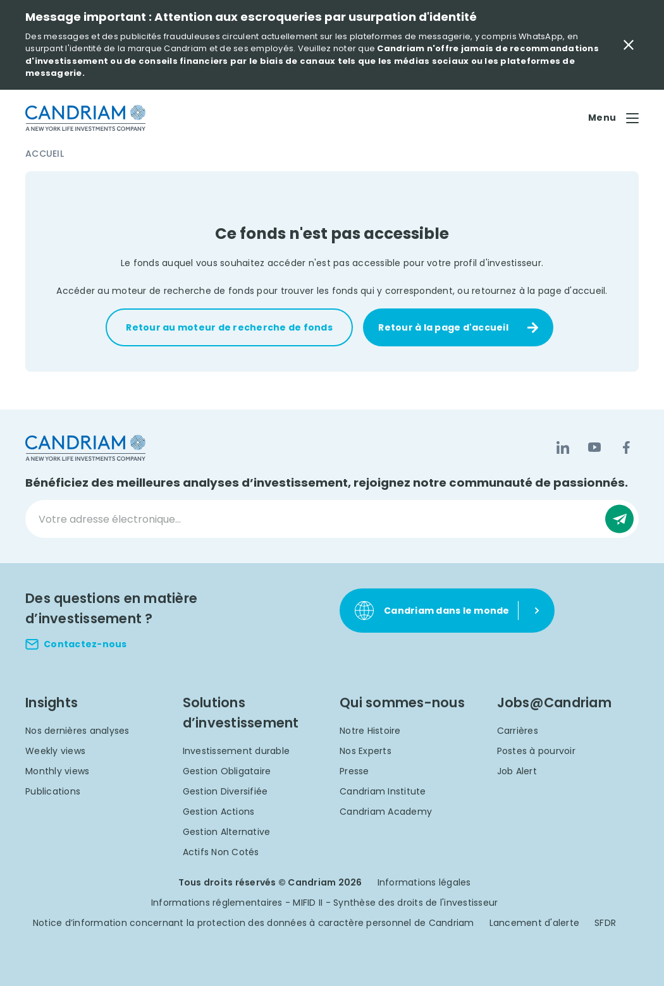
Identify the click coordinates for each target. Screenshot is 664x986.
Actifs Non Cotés (221, 852)
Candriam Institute (383, 791)
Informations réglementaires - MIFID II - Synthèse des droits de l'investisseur (324, 902)
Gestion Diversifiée (225, 791)
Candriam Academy (386, 811)
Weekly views (55, 751)
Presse (354, 771)
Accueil (44, 153)
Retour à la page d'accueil (443, 327)
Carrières (517, 730)
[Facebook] (626, 447)
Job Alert (517, 771)
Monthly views (57, 771)
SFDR (605, 922)
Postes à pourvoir (536, 751)
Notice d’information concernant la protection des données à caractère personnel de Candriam (253, 922)
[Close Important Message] (628, 45)
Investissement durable (236, 751)
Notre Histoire (370, 730)
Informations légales (424, 882)
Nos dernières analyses (77, 730)
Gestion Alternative (227, 831)
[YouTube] (594, 447)
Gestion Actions (219, 811)
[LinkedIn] (562, 447)
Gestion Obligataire (227, 771)
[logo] (85, 118)
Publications (52, 791)
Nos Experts (365, 751)
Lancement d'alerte (534, 922)
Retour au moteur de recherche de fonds (229, 327)
